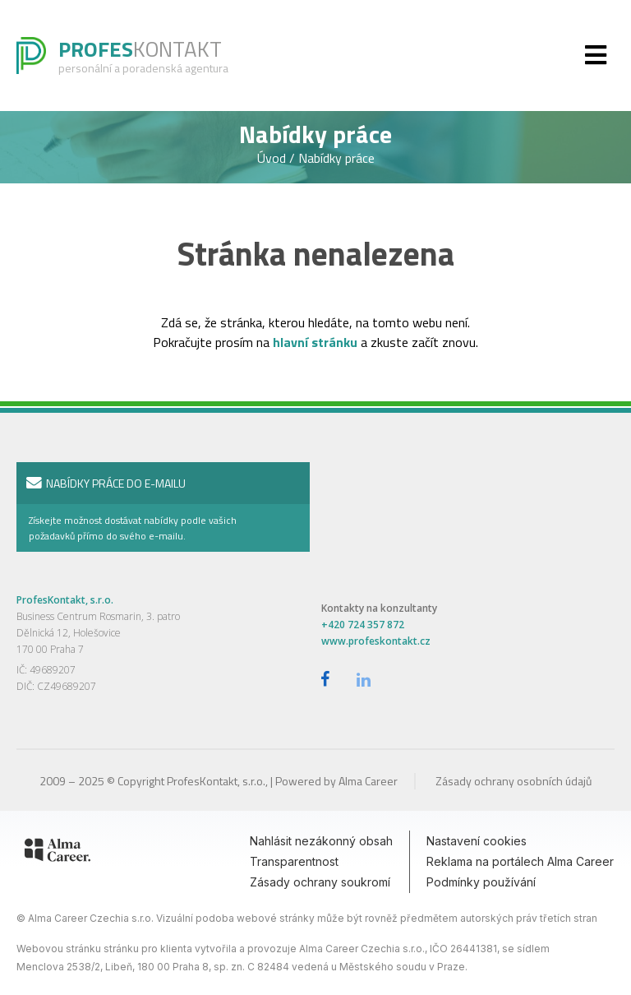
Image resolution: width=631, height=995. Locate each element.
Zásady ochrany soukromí (320, 882)
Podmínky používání (481, 882)
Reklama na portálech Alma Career (520, 861)
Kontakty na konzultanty (379, 608)
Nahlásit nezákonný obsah (321, 841)
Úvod (273, 158)
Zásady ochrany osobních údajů (513, 780)
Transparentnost (294, 861)
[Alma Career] (57, 853)
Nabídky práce (336, 158)
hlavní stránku (315, 342)
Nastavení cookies (476, 841)
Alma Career (368, 780)
